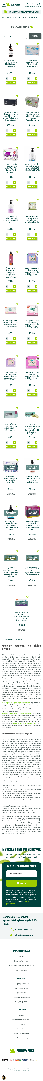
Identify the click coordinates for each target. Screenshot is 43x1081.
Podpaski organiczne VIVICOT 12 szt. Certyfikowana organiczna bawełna (32, 219)
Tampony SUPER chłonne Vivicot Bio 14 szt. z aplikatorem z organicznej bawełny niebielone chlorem (32, 571)
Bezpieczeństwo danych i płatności (21, 965)
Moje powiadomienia (21, 1033)
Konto (21, 1015)
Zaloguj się (21, 1024)
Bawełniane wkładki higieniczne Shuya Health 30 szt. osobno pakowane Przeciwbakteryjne (32, 116)
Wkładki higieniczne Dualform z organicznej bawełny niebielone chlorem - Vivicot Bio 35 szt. (21, 616)
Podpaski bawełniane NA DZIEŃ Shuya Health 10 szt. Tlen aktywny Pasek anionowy (10, 168)
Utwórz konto (21, 1029)
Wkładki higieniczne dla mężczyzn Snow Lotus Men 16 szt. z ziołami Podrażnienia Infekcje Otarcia (10, 116)
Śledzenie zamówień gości (21, 1020)
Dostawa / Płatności (21, 961)
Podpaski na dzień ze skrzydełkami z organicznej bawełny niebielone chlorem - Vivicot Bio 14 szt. (32, 376)
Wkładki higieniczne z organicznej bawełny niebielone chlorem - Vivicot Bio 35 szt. (10, 323)
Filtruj (35, 36)
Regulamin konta (21, 993)
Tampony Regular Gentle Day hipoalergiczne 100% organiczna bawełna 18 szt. (32, 525)
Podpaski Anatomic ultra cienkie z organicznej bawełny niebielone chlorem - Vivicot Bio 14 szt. (32, 272)
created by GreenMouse (21, 1071)
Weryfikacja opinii (21, 1002)
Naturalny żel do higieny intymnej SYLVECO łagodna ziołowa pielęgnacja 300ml (11, 525)
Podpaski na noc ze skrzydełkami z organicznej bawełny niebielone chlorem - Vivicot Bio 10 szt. (10, 376)
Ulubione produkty (21, 1038)
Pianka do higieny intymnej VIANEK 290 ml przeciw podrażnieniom (32, 479)
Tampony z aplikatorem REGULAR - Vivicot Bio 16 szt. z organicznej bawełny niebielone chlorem (11, 572)
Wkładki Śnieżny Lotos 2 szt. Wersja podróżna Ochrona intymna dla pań (11, 427)
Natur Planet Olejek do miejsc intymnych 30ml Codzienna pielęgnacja (11, 63)
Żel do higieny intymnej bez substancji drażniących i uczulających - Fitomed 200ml (10, 273)
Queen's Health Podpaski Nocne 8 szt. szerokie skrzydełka (10, 479)
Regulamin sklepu (21, 988)
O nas (21, 956)
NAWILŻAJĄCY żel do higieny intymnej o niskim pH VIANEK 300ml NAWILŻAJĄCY (32, 167)
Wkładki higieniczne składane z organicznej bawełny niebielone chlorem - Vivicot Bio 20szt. (32, 324)
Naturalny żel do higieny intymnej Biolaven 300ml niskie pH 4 (10, 219)
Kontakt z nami (21, 970)
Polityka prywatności (21, 984)
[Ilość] (10, 78)
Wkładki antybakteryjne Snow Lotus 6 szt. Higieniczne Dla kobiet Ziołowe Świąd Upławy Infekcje (32, 429)
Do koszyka (10, 82)
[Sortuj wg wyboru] (14, 36)
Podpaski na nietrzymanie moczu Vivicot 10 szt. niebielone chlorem (32, 63)
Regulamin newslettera (21, 997)
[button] (27, 4)
